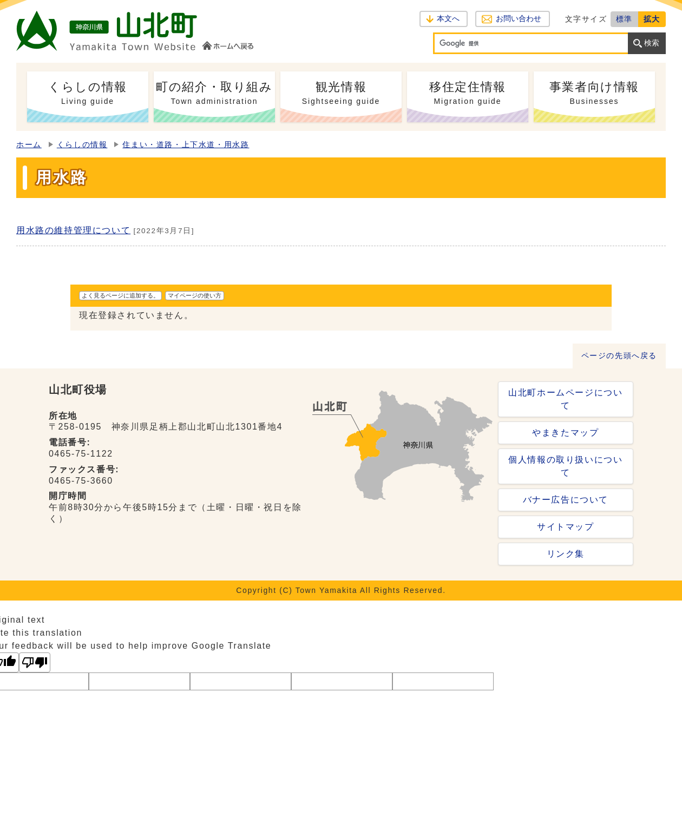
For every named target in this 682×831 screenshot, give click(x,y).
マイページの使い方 (194, 295)
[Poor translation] (34, 662)
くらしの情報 (82, 145)
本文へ (448, 19)
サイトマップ (565, 526)
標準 (624, 19)
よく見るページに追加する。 (120, 295)
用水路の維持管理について (73, 230)
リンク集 (566, 553)
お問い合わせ (518, 19)
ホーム (29, 145)
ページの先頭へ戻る (619, 356)
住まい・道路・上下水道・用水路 (185, 145)
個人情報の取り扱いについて (565, 466)
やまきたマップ (565, 432)
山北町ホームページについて (565, 399)
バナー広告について (565, 499)
